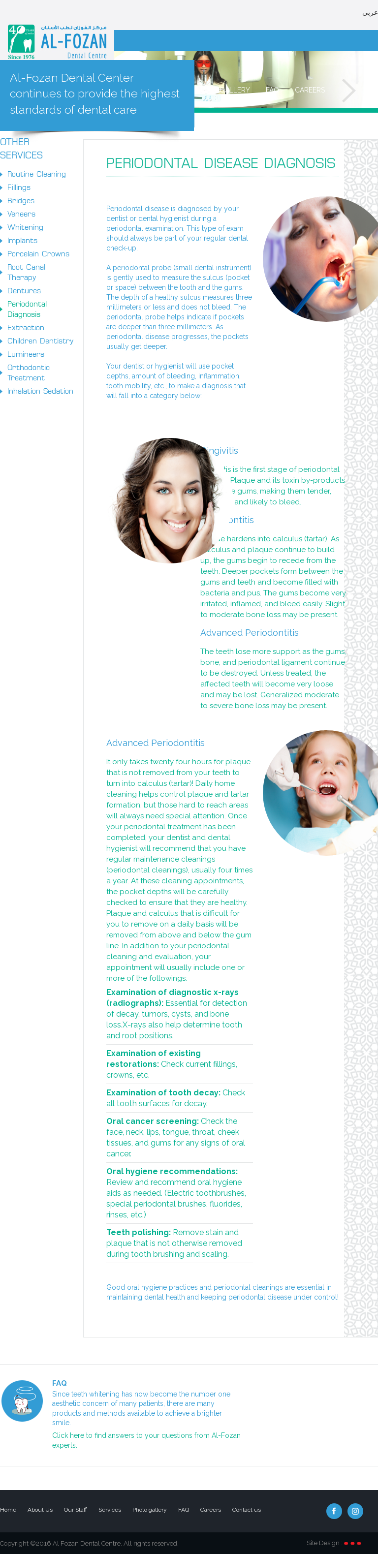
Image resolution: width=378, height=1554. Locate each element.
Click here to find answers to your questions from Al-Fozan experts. (146, 1440)
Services (109, 1509)
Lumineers (25, 354)
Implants (22, 241)
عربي (370, 4)
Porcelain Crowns (38, 254)
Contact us (246, 1509)
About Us (40, 1509)
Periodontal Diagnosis (27, 309)
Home (8, 1509)
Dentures (24, 291)
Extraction (25, 328)
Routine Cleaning (36, 174)
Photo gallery (221, 90)
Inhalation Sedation (40, 391)
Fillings (19, 187)
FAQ (272, 90)
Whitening (25, 227)
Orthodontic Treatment (28, 373)
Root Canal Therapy (26, 272)
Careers (310, 90)
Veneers (21, 214)
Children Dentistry (40, 341)
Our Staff (75, 1509)
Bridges (20, 201)
